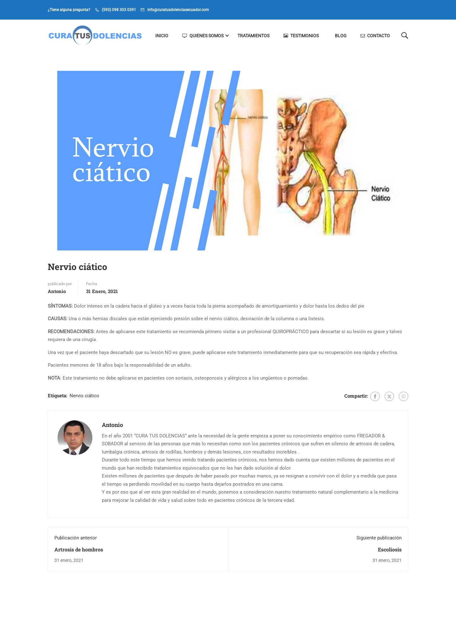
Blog (341, 35)
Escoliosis (390, 549)
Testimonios (301, 36)
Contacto (375, 36)
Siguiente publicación (379, 538)
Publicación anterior (75, 538)
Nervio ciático (84, 396)
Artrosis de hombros (78, 549)
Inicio (161, 35)
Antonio (57, 291)
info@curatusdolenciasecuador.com (178, 10)
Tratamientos (253, 35)
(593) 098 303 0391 (119, 10)
